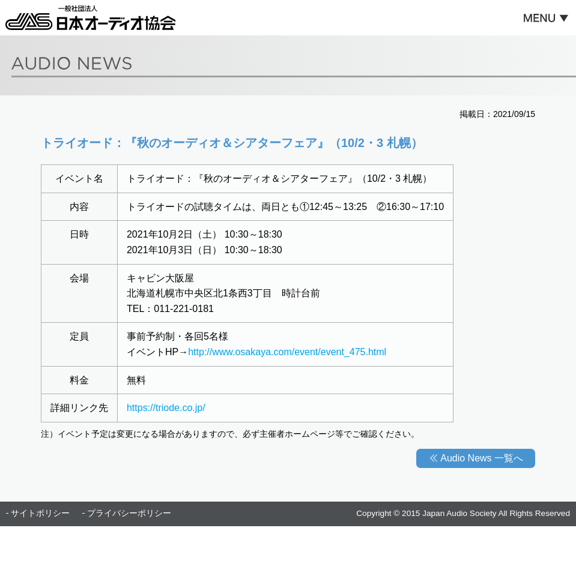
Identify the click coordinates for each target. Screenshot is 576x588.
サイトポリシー (40, 513)
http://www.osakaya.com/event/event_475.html (287, 352)
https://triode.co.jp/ (166, 408)
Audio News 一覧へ (481, 458)
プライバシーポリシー (129, 513)
